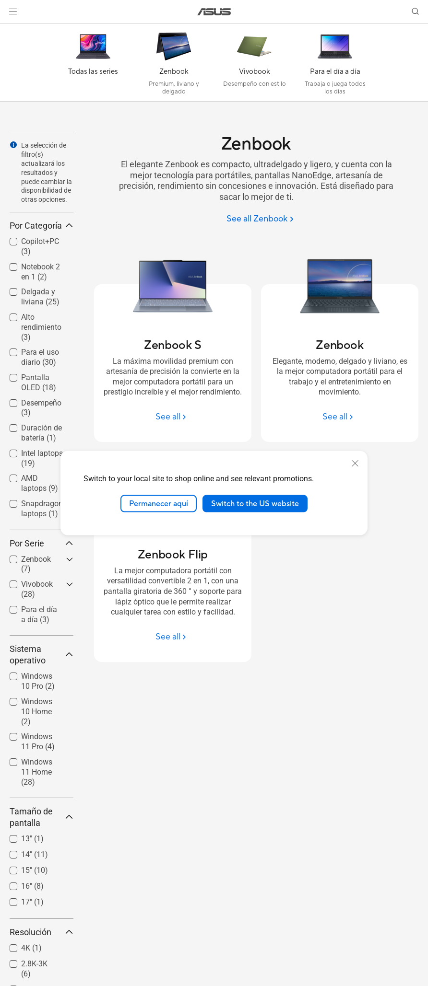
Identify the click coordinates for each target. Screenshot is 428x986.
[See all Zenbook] (259, 219)
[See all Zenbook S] (173, 417)
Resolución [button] (41, 932)
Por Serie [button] (41, 543)
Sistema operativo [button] (41, 654)
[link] (214, 11)
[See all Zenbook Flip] (173, 637)
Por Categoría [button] (41, 225)
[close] (355, 463)
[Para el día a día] (335, 64)
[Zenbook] (173, 64)
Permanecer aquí (158, 503)
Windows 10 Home (36, 711)
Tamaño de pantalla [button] (41, 817)
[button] (13, 11)
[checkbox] (38, 712)
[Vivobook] (254, 64)
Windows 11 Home (36, 772)
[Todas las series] (93, 64)
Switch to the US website (255, 503)
